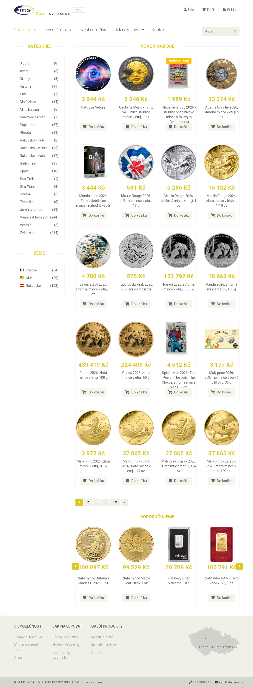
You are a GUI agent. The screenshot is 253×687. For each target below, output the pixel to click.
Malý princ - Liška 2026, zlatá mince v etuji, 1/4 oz (178, 466)
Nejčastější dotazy (66, 645)
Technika (39, 201)
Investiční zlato (58, 29)
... (105, 502)
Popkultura (39, 124)
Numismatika (25, 29)
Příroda (39, 132)
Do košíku (93, 127)
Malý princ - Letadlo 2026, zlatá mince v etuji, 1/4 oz (221, 466)
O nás (18, 657)
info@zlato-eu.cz (228, 682)
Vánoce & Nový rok (39, 217)
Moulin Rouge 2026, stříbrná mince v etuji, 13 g (136, 200)
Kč (78, 10)
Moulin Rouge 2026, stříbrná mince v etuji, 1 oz (178, 200)
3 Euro (39, 63)
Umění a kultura (39, 209)
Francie (39, 270)
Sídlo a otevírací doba (26, 647)
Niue (39, 278)
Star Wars (39, 186)
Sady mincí (39, 163)
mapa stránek (94, 682)
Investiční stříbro (93, 29)
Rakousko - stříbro (39, 148)
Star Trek (39, 178)
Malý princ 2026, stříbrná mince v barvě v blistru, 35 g (221, 377)
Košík (209, 10)
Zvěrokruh (39, 232)
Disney (39, 78)
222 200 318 (198, 682)
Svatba (39, 194)
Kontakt (159, 29)
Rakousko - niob (39, 140)
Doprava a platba (65, 637)
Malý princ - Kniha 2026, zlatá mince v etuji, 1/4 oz (136, 466)
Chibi (39, 94)
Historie (39, 86)
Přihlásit (231, 10)
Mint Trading (39, 109)
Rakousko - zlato (39, 155)
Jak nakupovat (129, 29)
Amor (39, 71)
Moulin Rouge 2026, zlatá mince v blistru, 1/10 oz (221, 200)
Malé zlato (39, 101)
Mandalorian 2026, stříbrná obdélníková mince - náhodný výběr (93, 200)
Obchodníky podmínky (61, 655)
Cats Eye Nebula (93, 107)
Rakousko (39, 285)
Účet (189, 10)
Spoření (97, 653)
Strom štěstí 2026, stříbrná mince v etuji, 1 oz (93, 289)
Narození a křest (39, 117)
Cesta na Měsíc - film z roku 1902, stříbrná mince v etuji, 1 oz (136, 112)
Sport (39, 171)
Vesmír (39, 225)
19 (115, 502)
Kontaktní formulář (28, 637)
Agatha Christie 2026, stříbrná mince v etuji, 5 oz (221, 112)
